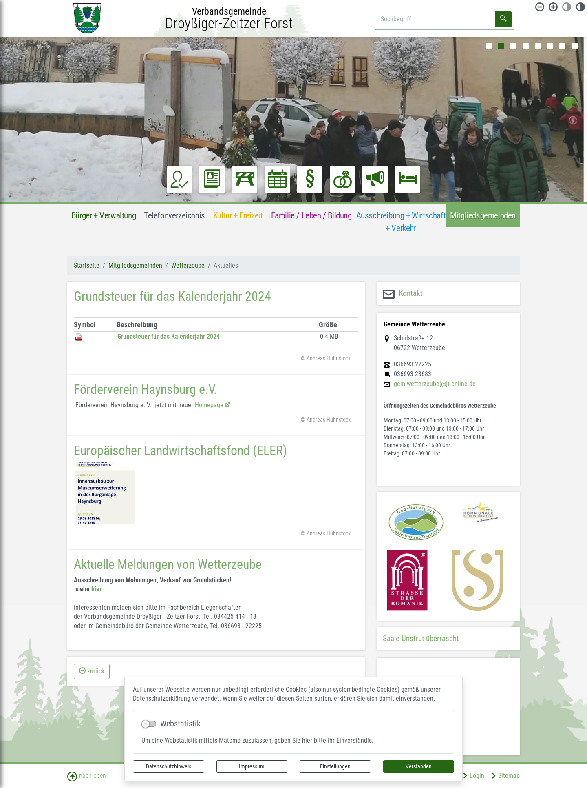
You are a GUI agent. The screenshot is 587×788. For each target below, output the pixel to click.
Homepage (209, 405)
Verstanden (419, 766)
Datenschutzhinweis (168, 766)
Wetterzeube (188, 265)
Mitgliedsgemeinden (135, 265)
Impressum (252, 766)
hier (96, 589)
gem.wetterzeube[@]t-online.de (435, 384)
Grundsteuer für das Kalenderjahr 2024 (168, 336)
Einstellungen (335, 766)
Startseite (86, 265)
